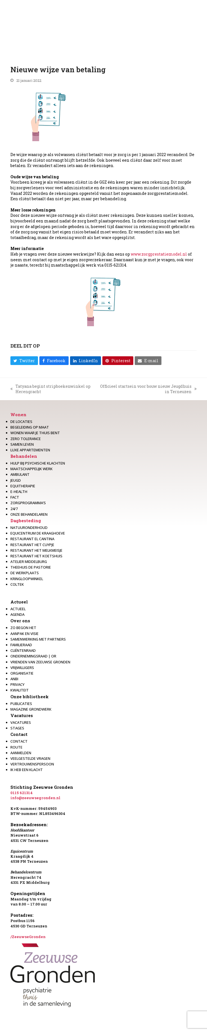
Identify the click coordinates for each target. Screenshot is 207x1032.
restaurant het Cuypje (32, 544)
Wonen (18, 414)
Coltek (17, 584)
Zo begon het (23, 627)
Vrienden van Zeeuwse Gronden (40, 661)
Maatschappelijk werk (31, 468)
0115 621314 (21, 792)
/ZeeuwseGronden (28, 936)
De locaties (21, 421)
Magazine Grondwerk (30, 709)
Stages (17, 728)
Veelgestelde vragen (30, 758)
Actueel (19, 602)
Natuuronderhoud (29, 527)
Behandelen (23, 456)
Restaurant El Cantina (32, 538)
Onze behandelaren (29, 514)
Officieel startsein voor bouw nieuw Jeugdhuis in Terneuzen (148, 389)
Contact (19, 734)
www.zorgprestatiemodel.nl (159, 254)
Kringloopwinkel (26, 578)
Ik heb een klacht (26, 769)
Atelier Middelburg (28, 561)
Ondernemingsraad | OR (33, 656)
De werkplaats (24, 572)
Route (16, 747)
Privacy (17, 684)
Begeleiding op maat (29, 427)
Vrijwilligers (22, 667)
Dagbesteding (25, 520)
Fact (14, 497)
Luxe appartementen (30, 449)
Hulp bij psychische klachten (37, 463)
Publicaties (21, 703)
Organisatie (21, 673)
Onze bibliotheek (29, 696)
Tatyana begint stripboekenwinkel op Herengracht (50, 389)
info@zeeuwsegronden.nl (35, 797)
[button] (24, 360)
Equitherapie (22, 485)
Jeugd (15, 480)
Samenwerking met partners (38, 639)
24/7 (14, 508)
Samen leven (22, 444)
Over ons (20, 620)
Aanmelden (20, 752)
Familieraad (21, 644)
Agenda (17, 614)
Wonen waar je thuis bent (35, 432)
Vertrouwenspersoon (32, 764)
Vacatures (21, 715)
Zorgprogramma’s (28, 502)
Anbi (14, 678)
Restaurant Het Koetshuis (36, 555)
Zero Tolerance (25, 438)
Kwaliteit (19, 690)
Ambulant (20, 474)
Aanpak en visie (24, 633)
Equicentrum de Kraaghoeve (37, 533)
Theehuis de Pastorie (30, 567)
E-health (18, 491)
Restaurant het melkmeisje (36, 550)
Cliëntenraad (23, 650)
